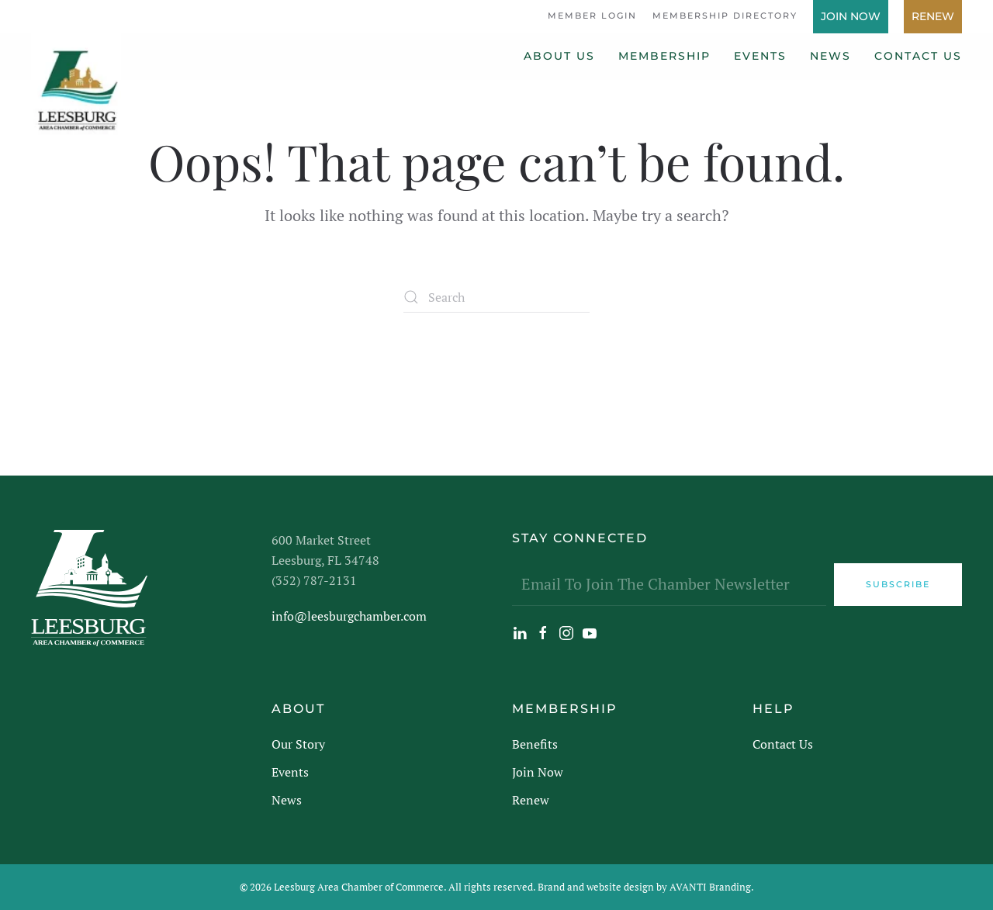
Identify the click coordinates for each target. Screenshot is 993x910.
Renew (933, 16)
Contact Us (918, 56)
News (830, 56)
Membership (664, 56)
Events (760, 56)
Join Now (851, 16)
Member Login (592, 15)
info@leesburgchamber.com (349, 616)
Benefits (535, 744)
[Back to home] (76, 83)
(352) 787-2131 (314, 580)
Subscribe (898, 584)
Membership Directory (725, 15)
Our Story (298, 744)
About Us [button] (559, 56)
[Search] (496, 297)
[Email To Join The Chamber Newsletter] (669, 584)
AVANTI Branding (710, 887)
